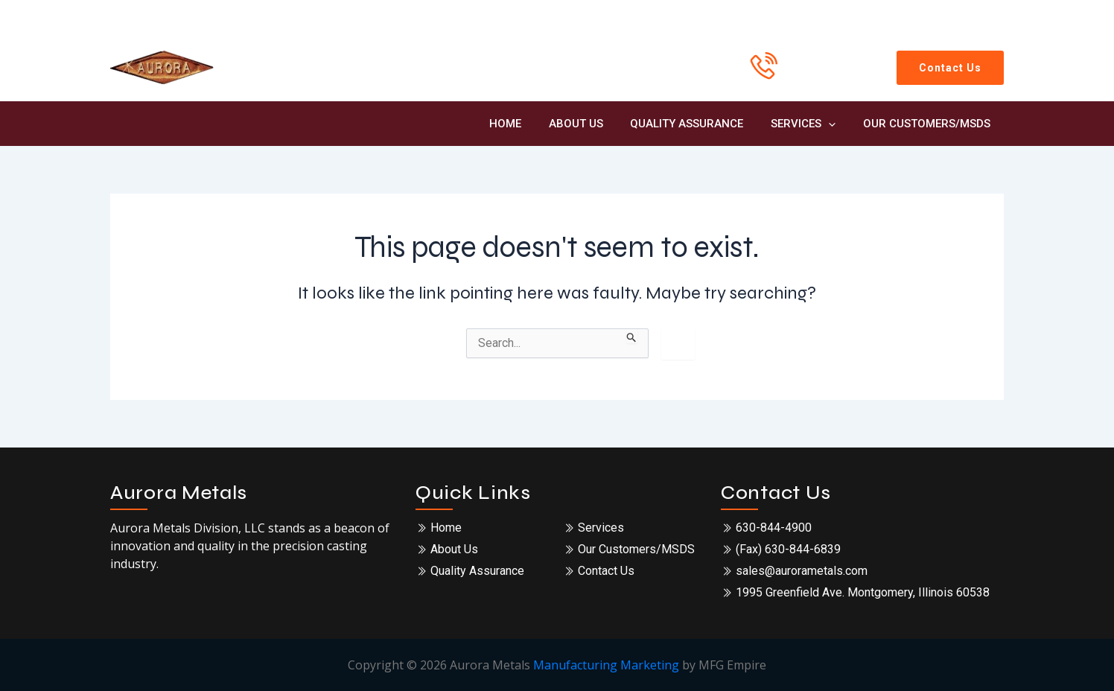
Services (810, 123)
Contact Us (606, 571)
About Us (593, 123)
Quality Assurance (699, 123)
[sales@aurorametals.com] (926, 17)
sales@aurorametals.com (802, 571)
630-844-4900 (823, 79)
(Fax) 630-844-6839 (788, 549)
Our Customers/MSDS (929, 123)
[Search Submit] (631, 335)
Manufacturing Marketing (606, 665)
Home (528, 123)
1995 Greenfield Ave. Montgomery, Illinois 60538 (863, 592)
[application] (836, 123)
